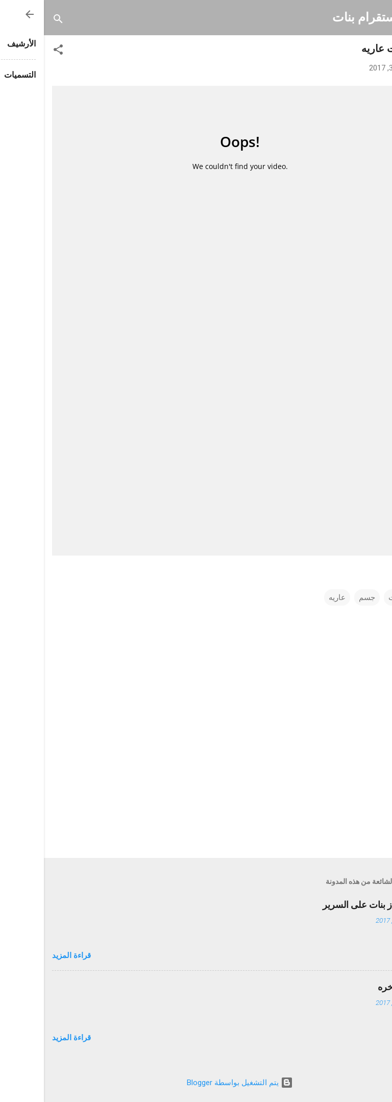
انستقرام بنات (323, 17)
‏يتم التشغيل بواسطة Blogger (196, 1082)
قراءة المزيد (27, 955)
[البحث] (14, 20)
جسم (323, 597)
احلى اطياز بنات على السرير (331, 904)
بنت (351, 597)
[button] (14, 51)
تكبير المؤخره (359, 986)
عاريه (293, 597)
